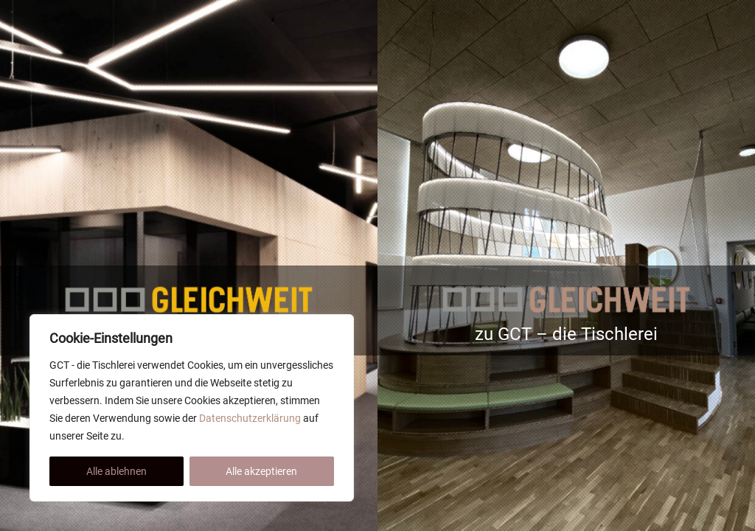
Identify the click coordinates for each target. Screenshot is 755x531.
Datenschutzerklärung (250, 418)
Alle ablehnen (116, 471)
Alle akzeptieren (261, 471)
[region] (191, 408)
